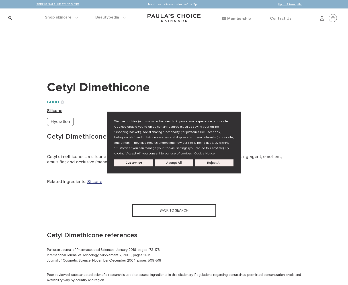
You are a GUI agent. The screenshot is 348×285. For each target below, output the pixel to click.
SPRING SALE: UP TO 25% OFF (57, 4)
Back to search (67, 58)
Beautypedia (110, 17)
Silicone (101, 49)
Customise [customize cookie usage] (133, 163)
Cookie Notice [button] (204, 153)
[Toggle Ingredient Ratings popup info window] (62, 102)
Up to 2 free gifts (290, 4)
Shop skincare (61, 17)
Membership (236, 18)
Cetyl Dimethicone (131, 49)
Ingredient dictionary (68, 49)
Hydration (60, 121)
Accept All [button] (174, 163)
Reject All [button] (214, 163)
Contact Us (280, 18)
